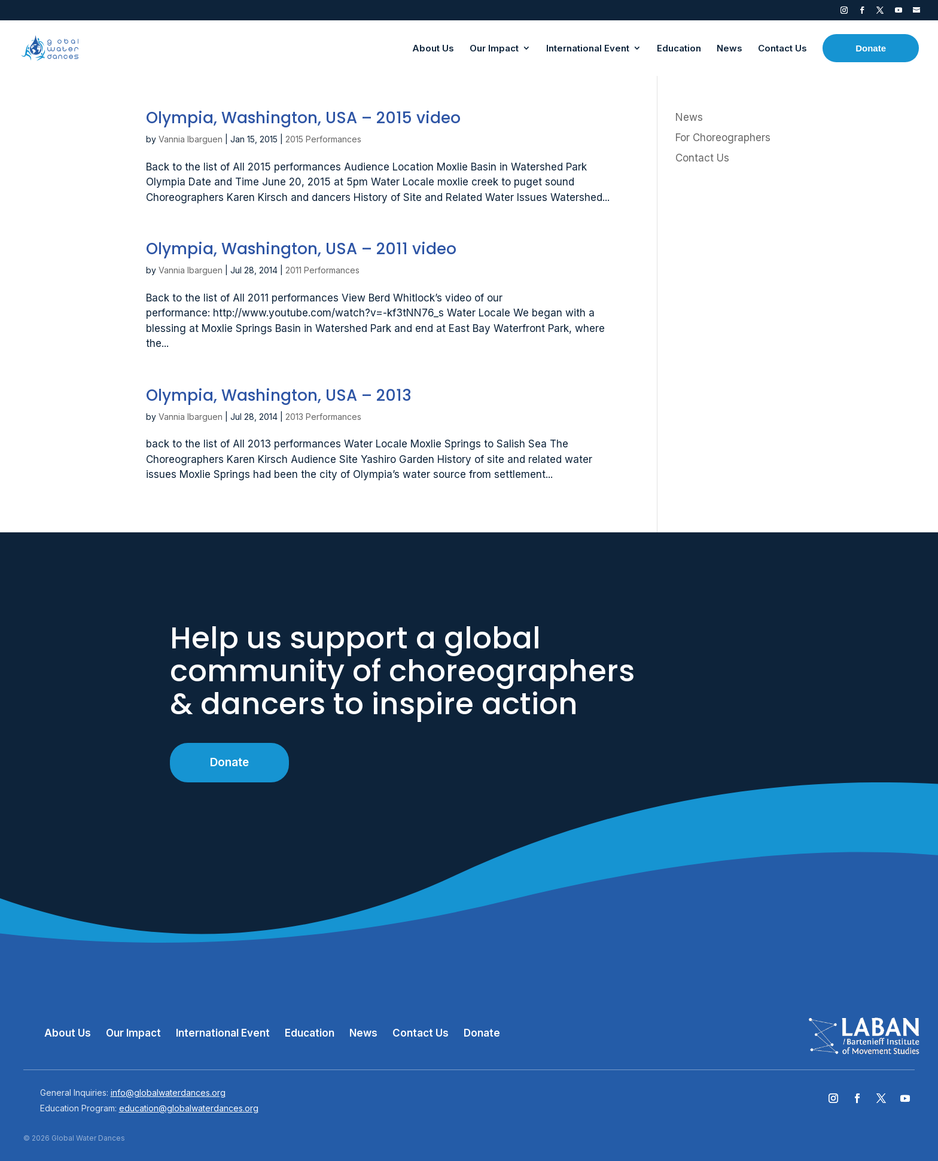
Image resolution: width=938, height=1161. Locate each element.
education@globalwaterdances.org (188, 1108)
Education (309, 1033)
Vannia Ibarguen (191, 139)
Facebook (862, 12)
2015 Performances (323, 139)
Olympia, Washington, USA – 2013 (279, 395)
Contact (916, 12)
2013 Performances (323, 417)
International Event (223, 1033)
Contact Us (702, 158)
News (689, 117)
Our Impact (133, 1033)
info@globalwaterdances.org (168, 1092)
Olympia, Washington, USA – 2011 (301, 249)
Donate (229, 762)
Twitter (880, 12)
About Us (67, 1033)
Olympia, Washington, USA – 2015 (303, 118)
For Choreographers (722, 138)
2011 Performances (322, 270)
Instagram (844, 12)
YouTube (898, 12)
